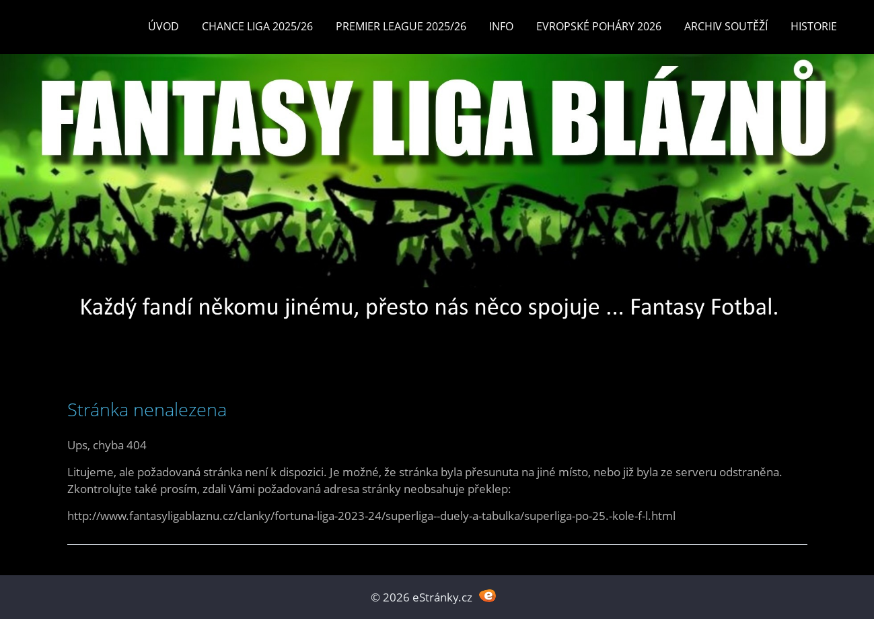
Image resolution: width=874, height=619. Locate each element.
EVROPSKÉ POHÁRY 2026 (598, 26)
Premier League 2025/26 (401, 26)
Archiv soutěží (726, 26)
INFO (501, 26)
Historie (814, 26)
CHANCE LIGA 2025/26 (257, 26)
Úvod (163, 26)
